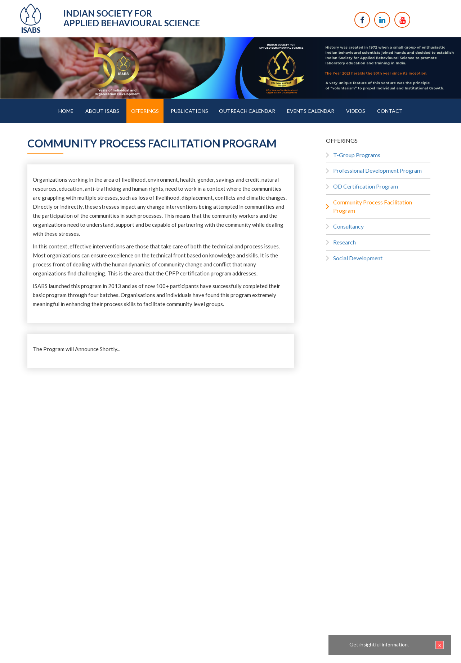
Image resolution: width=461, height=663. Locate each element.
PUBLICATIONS (189, 111)
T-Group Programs (356, 154)
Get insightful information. (396, 645)
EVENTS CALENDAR (310, 111)
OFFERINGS (145, 111)
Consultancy (348, 226)
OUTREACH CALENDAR (247, 111)
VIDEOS (355, 111)
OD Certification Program (365, 186)
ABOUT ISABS (102, 111)
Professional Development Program (377, 170)
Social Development (357, 258)
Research (344, 242)
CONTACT (390, 111)
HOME (65, 111)
